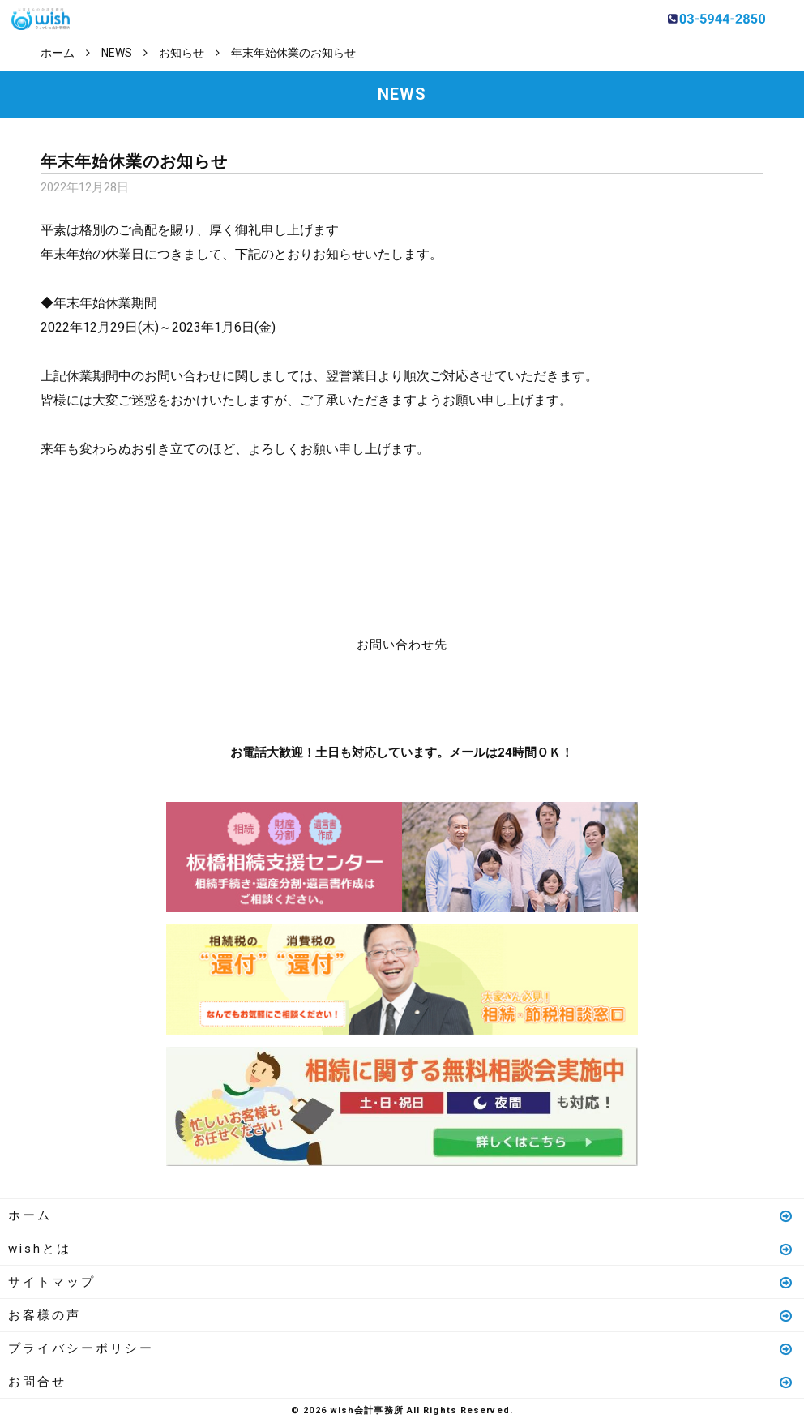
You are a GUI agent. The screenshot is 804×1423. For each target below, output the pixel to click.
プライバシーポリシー (401, 1348)
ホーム (401, 1215)
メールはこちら (450, 694)
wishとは (401, 1248)
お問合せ (401, 1381)
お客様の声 (401, 1315)
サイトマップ (401, 1282)
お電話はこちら (353, 694)
